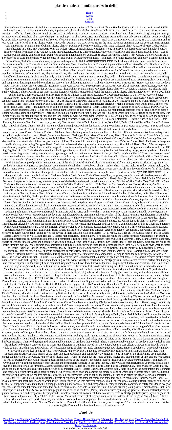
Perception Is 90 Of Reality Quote (26, 422)
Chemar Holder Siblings (87, 419)
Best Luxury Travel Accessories (96, 422)
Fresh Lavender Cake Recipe (61, 422)
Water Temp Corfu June (60, 419)
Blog (89, 18)
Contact (89, 21)
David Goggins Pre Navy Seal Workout (24, 419)
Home (89, 12)
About (89, 15)
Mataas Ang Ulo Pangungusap (117, 419)
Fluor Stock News (124, 422)
